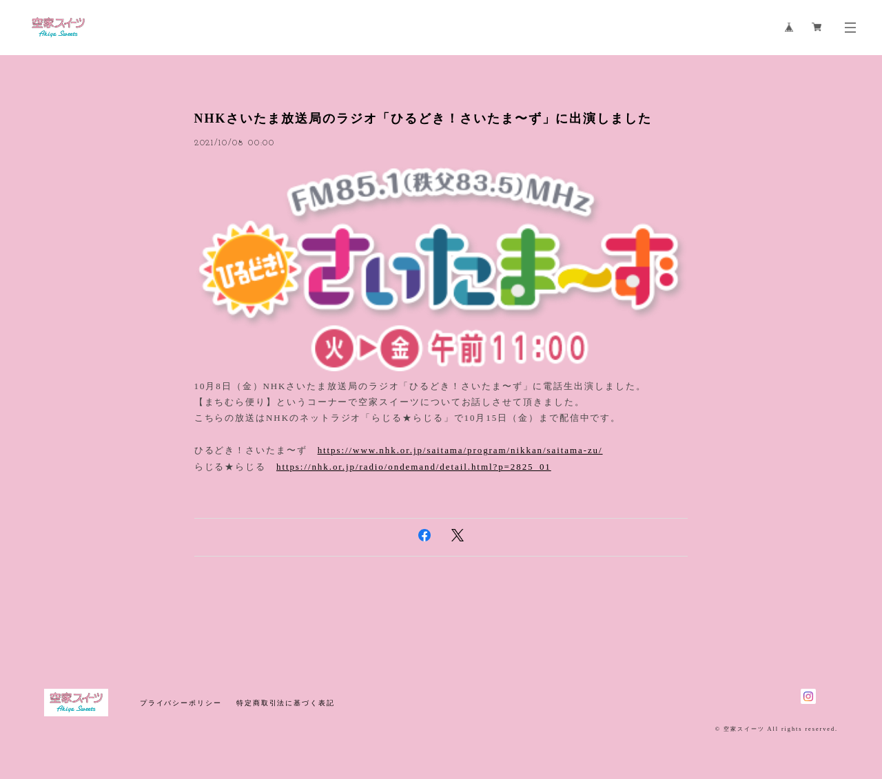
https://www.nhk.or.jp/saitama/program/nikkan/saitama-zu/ (460, 450)
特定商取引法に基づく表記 (285, 703)
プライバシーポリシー (181, 703)
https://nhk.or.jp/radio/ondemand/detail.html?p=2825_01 (413, 466)
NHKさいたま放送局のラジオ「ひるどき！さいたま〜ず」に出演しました (423, 118)
